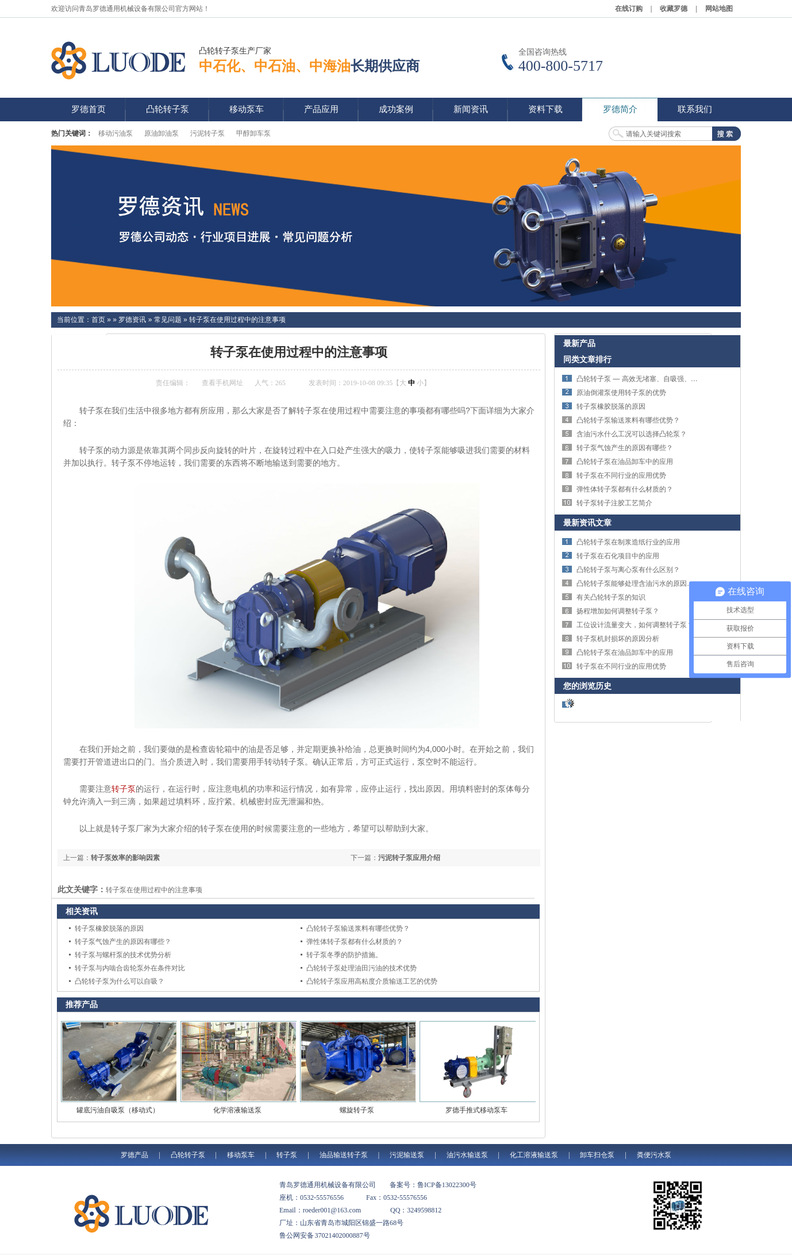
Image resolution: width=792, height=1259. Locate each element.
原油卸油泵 (161, 133)
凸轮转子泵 (188, 1155)
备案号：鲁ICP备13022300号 (433, 1185)
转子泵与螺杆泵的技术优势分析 (123, 955)
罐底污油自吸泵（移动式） (117, 1110)
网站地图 (719, 9)
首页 (98, 320)
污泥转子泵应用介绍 (409, 858)
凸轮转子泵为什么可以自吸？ (119, 981)
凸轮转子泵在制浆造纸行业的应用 (628, 542)
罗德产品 (134, 1155)
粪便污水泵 (654, 1155)
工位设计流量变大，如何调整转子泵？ (635, 625)
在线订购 (629, 9)
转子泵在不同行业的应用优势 (621, 475)
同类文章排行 (587, 359)
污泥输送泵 (407, 1155)
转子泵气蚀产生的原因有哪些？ (123, 942)
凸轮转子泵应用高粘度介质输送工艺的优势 (371, 981)
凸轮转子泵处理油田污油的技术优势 (361, 968)
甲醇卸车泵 (253, 133)
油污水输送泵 (467, 1155)
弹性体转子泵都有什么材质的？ (354, 942)
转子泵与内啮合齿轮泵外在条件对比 (130, 968)
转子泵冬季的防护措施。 (344, 955)
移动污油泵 (115, 133)
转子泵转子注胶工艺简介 (614, 503)
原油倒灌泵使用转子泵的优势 (621, 393)
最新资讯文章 (587, 522)
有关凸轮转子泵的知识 (610, 597)
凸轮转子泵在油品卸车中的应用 (624, 462)
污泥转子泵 (207, 133)
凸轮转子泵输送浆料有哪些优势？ (358, 928)
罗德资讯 (132, 320)
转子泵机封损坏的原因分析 (617, 639)
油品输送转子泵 (344, 1155)
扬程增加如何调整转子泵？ (617, 611)
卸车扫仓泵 (597, 1155)
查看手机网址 (222, 383)
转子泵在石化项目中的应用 (617, 556)
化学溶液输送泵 (237, 1110)
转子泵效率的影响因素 (125, 858)
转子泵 (124, 788)
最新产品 (579, 343)
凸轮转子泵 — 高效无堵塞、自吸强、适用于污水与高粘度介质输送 (678, 379)
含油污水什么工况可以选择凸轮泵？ (631, 434)
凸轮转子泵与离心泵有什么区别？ (628, 570)
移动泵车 (241, 1155)
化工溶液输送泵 (534, 1155)
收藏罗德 (673, 9)
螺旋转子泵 (357, 1110)
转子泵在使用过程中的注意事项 (237, 320)
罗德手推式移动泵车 (476, 1110)
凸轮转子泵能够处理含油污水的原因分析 (638, 583)
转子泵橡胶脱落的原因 (109, 928)
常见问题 (168, 320)
